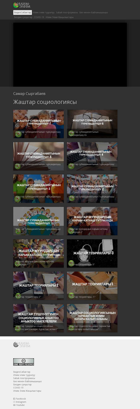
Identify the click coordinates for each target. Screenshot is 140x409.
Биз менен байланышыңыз (93, 12)
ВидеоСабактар (22, 12)
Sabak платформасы (67, 12)
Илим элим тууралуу (43, 12)
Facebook (19, 398)
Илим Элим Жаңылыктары (60, 17)
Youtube (19, 404)
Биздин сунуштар (23, 17)
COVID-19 (39, 17)
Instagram (19, 401)
